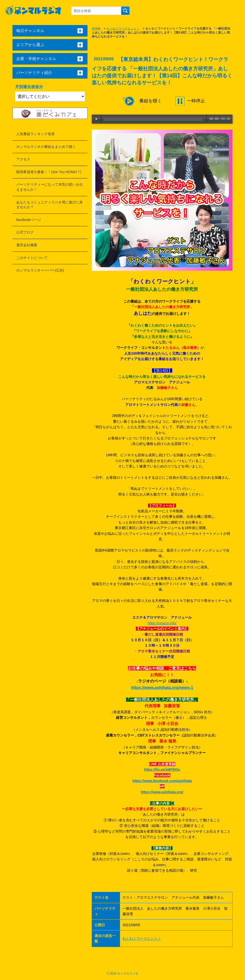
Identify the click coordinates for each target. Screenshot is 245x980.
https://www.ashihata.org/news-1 (162, 687)
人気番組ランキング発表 (35, 134)
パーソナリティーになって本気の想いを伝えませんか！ (49, 186)
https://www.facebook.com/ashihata (162, 781)
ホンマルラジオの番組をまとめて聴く (46, 147)
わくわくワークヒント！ (123, 28)
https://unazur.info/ (162, 623)
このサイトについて (32, 258)
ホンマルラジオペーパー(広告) (40, 270)
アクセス (23, 159)
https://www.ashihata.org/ (162, 792)
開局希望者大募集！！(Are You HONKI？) (49, 172)
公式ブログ (25, 232)
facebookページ (28, 220)
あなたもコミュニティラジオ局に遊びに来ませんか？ (49, 204)
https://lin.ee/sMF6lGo (162, 770)
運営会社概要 (26, 245)
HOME (96, 28)
